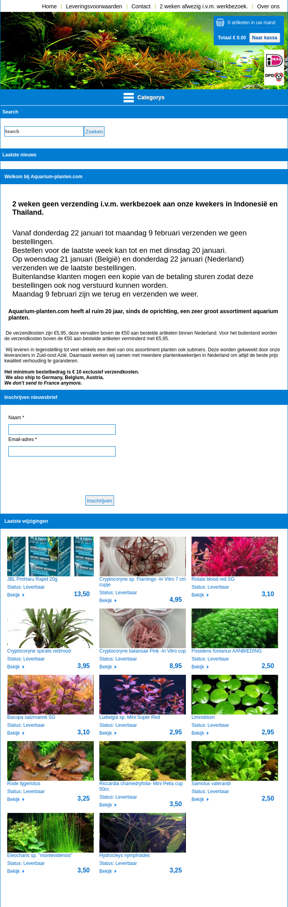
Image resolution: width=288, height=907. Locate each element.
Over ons (268, 6)
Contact (141, 6)
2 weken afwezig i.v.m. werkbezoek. (204, 6)
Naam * (16, 417)
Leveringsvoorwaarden (94, 6)
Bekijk (13, 595)
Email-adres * (22, 439)
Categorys (144, 97)
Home (49, 6)
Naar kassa (264, 37)
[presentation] (68, 475)
